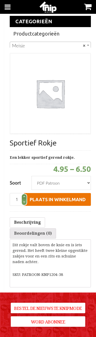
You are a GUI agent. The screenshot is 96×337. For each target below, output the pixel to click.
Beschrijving (27, 222)
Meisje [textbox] (49, 45)
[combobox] (50, 45)
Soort (15, 183)
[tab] (27, 222)
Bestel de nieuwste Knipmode (48, 308)
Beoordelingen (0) (33, 233)
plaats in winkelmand (58, 199)
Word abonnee (48, 321)
